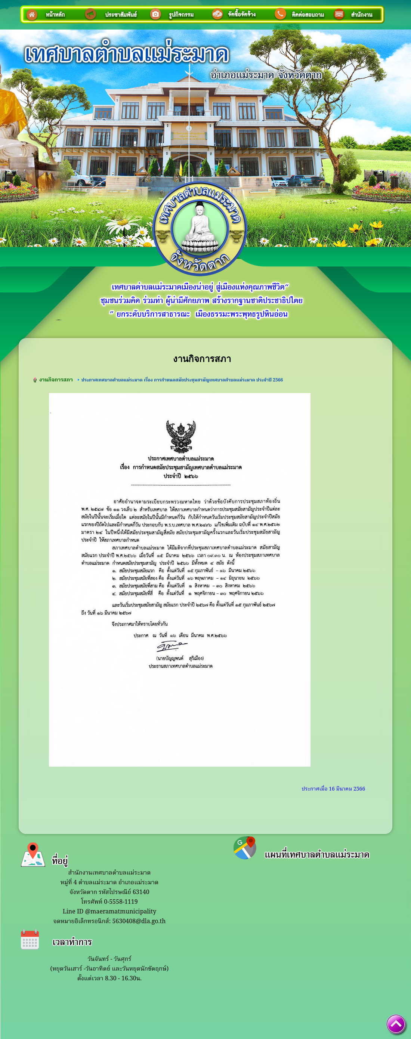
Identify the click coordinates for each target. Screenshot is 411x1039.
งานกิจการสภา (56, 380)
